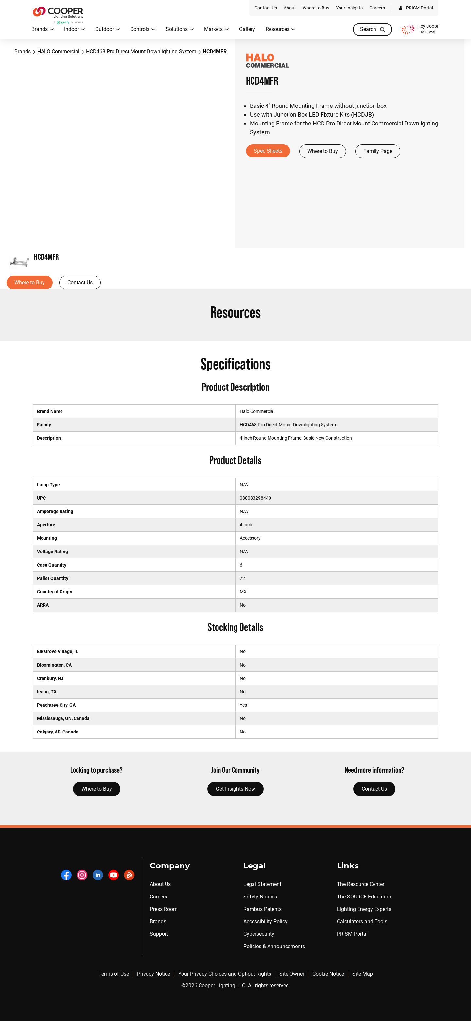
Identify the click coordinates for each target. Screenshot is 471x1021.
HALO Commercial (58, 51)
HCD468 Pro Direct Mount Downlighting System (141, 51)
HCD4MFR (215, 51)
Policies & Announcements (274, 946)
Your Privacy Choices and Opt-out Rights (224, 974)
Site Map (362, 974)
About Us (160, 884)
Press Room (164, 909)
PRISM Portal (352, 934)
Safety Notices (260, 897)
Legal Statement (262, 884)
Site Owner (291, 974)
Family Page (377, 151)
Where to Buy (322, 151)
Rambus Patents (262, 909)
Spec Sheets (268, 151)
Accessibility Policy (265, 921)
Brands (22, 51)
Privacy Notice (153, 974)
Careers (158, 897)
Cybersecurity (258, 934)
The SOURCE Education (364, 897)
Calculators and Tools (362, 921)
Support (159, 934)
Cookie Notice (328, 974)
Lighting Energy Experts (364, 909)
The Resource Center (360, 884)
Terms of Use (113, 974)
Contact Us (80, 282)
